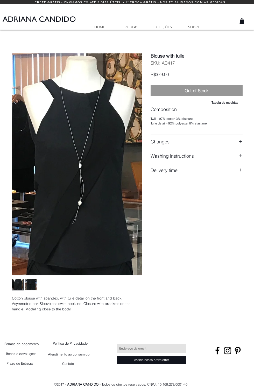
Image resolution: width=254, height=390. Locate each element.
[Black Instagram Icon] (227, 351)
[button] (241, 21)
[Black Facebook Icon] (217, 351)
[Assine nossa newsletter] (151, 360)
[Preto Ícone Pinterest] (238, 351)
